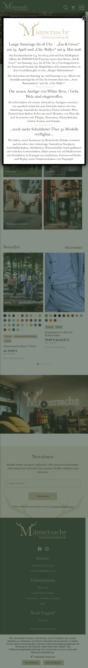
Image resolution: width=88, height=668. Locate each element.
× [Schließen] (84, 18)
